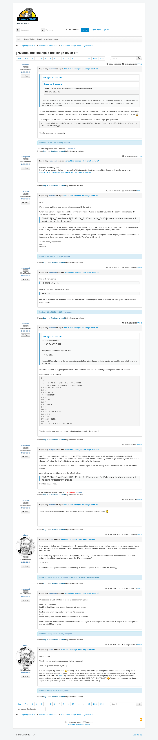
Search (39, 39)
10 (73, 58)
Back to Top (137, 735)
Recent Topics (28, 39)
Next (95, 58)
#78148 (139, 267)
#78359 (139, 645)
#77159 (139, 156)
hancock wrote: (53, 84)
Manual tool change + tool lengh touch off (80, 69)
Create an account (57, 151)
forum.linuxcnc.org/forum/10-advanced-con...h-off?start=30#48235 (65, 172)
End (101, 58)
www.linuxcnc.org (51, 39)
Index (19, 39)
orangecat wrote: (52, 77)
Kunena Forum (84, 725)
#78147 (139, 191)
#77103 (139, 64)
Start (19, 58)
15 (89, 58)
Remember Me (73, 30)
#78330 (139, 534)
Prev (26, 58)
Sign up (106, 30)
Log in (85, 30)
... (83, 58)
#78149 (139, 323)
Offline (25, 67)
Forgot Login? (96, 30)
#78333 (139, 588)
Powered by (73, 725)
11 (78, 58)
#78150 (139, 445)
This (60, 676)
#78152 (139, 500)
